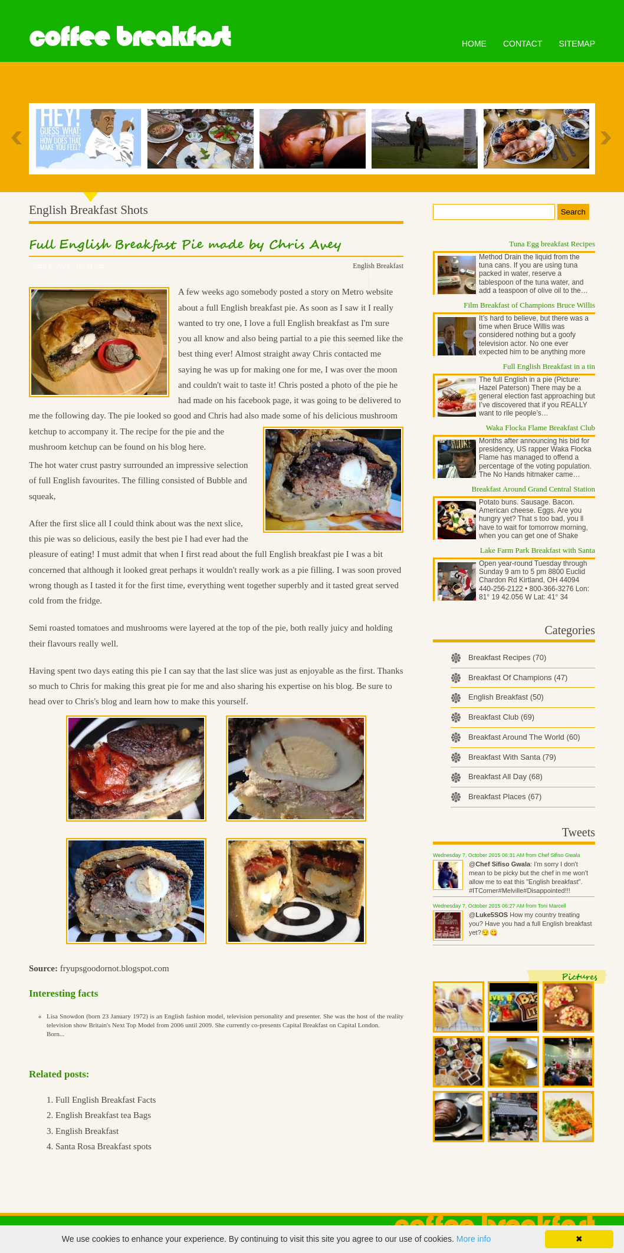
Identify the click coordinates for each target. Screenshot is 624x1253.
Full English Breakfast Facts (105, 1099)
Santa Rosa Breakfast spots (103, 1146)
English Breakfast (378, 266)
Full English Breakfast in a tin (549, 366)
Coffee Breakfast (129, 37)
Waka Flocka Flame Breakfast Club (540, 427)
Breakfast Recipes (507, 657)
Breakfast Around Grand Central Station (533, 488)
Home (474, 43)
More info (473, 1239)
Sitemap (577, 43)
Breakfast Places (504, 796)
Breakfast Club (501, 717)
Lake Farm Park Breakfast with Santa (537, 550)
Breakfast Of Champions (517, 677)
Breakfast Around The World (524, 737)
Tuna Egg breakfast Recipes (552, 243)
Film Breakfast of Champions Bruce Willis (529, 305)
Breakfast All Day (505, 776)
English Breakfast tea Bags (103, 1115)
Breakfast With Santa (512, 757)
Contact (523, 43)
